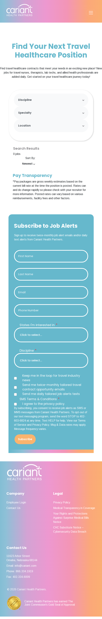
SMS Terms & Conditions (40, 399)
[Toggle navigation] (91, 12)
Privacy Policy (61, 502)
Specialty (25, 113)
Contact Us (13, 508)
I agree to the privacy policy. (43, 404)
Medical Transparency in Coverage (74, 508)
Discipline (25, 100)
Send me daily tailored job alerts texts (51, 394)
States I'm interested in (38, 324)
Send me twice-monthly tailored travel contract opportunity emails (51, 387)
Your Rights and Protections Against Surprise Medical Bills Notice (71, 517)
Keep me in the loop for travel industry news (51, 378)
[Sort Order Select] (29, 164)
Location (24, 126)
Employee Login (16, 502)
